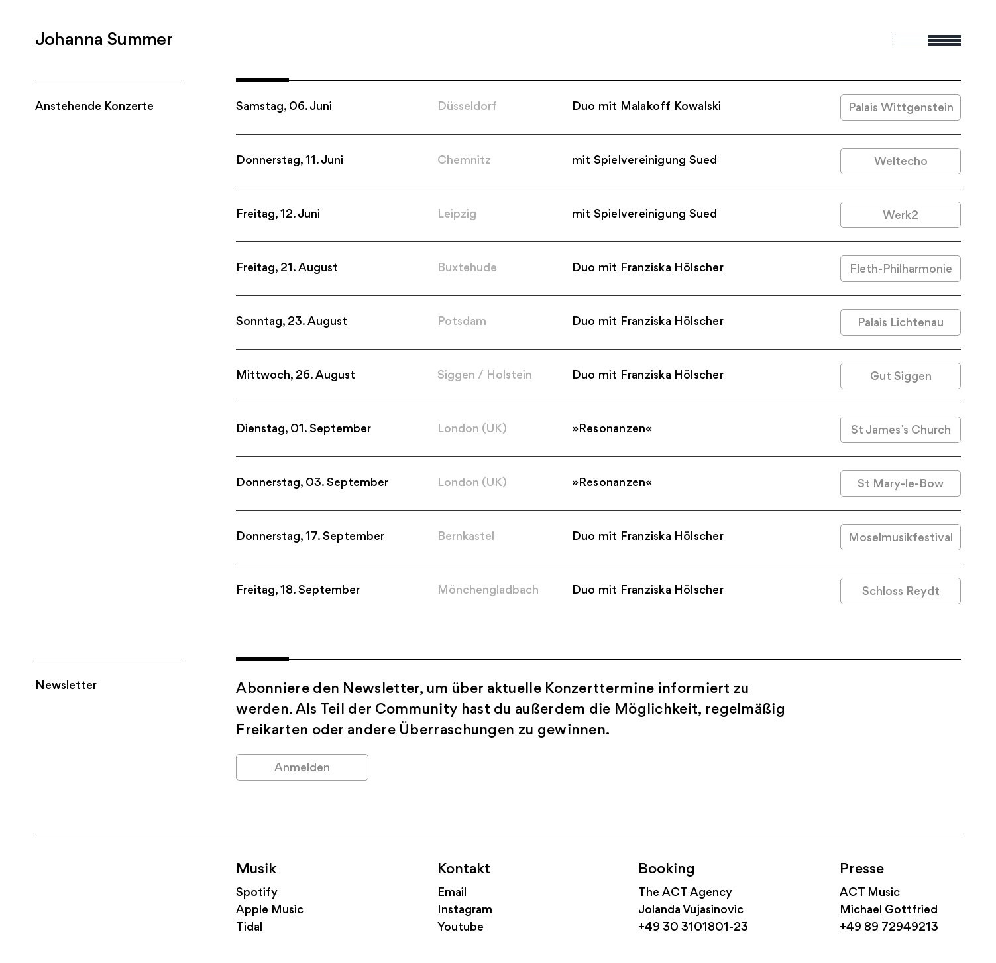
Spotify (257, 893)
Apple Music (270, 910)
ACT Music (870, 893)
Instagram (464, 910)
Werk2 (900, 216)
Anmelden (302, 768)
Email (452, 893)
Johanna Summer (104, 40)
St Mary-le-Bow (901, 484)
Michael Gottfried (889, 910)
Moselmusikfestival (900, 538)
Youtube (460, 927)
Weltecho (901, 162)
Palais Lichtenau (901, 323)
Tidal (249, 927)
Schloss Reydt (901, 592)
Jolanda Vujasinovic (691, 910)
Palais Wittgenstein (901, 108)
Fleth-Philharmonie (901, 269)
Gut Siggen (901, 377)
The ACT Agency (685, 893)
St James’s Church (901, 430)
